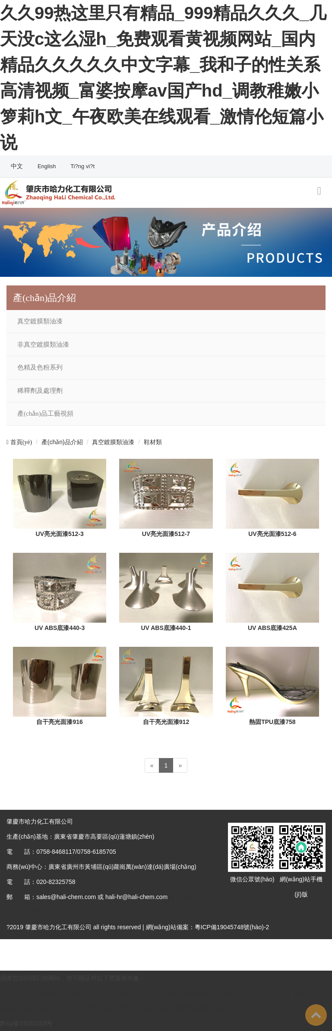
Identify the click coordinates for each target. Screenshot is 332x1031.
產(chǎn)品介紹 (62, 442)
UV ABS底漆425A (272, 627)
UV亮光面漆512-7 (166, 533)
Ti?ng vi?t (82, 166)
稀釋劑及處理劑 (40, 390)
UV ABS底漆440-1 (166, 627)
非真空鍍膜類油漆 (43, 344)
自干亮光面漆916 (59, 721)
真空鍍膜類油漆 (40, 321)
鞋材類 (153, 442)
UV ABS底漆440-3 (60, 627)
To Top (316, 1015)
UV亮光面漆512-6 (272, 533)
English (47, 166)
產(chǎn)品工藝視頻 (45, 413)
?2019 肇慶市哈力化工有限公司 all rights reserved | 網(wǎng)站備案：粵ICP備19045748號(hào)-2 (137, 927)
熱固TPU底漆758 (272, 721)
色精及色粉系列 (40, 367)
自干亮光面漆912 (166, 721)
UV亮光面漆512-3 (60, 533)
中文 (18, 166)
